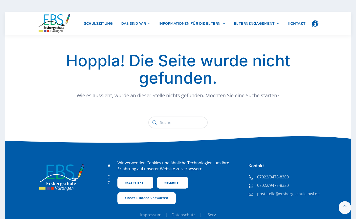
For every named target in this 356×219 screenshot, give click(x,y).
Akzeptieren (135, 183)
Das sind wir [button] (136, 23)
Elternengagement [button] (257, 23)
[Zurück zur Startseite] (54, 23)
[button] (315, 23)
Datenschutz (183, 215)
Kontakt (297, 23)
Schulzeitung (98, 23)
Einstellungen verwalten (146, 198)
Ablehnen (172, 183)
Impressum (150, 215)
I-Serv (210, 215)
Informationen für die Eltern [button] (192, 23)
